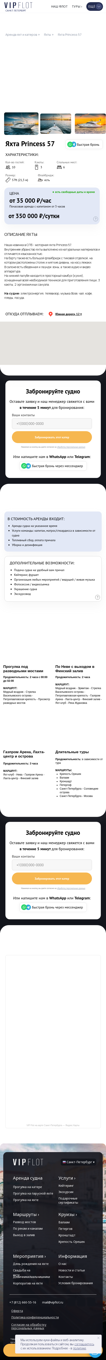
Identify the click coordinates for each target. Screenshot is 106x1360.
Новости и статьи (71, 1270)
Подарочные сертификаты (68, 1200)
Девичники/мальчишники (31, 1277)
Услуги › (66, 1178)
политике (79, 1348)
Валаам (64, 1222)
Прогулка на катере (27, 1187)
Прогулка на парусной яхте (33, 1193)
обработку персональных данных (71, 447)
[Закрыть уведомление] (98, 1338)
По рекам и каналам (28, 1228)
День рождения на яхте (31, 1264)
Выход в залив (24, 1235)
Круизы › (67, 1214)
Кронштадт (66, 1235)
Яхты (47, 34)
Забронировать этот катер (52, 437)
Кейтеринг (66, 1186)
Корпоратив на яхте (28, 1283)
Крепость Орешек (71, 1242)
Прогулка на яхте (26, 1200)
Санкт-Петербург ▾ (81, 1162)
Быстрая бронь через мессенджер (57, 466)
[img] (28, 1162)
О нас (62, 1264)
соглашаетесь (84, 1344)
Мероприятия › (29, 1256)
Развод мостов (24, 1222)
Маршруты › (26, 1214)
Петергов (65, 1229)
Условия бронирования (75, 1283)
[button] (94, 6)
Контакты (65, 1277)
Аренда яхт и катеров (21, 34)
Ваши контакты (23, 415)
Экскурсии (65, 1192)
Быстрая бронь (88, 144)
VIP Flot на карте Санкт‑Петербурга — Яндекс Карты (53, 1125)
